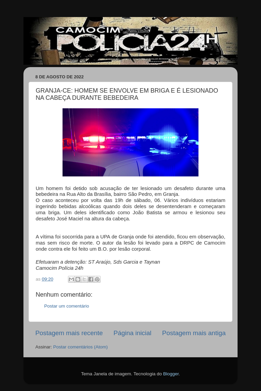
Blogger (171, 373)
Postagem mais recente (69, 333)
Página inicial (132, 333)
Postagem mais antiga (194, 333)
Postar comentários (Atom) (80, 346)
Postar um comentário (66, 306)
